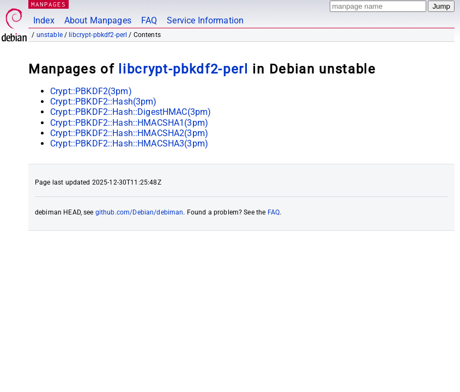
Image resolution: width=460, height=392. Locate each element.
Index (44, 20)
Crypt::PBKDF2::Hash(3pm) (103, 101)
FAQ (149, 20)
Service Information (205, 20)
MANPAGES (48, 4)
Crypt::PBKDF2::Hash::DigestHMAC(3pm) (130, 112)
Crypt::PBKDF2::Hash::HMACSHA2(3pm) (129, 133)
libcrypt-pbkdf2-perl (98, 35)
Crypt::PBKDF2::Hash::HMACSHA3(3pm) (129, 143)
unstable (50, 35)
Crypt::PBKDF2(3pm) (91, 91)
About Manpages (97, 20)
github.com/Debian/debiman (139, 212)
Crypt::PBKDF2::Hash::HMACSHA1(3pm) (129, 123)
